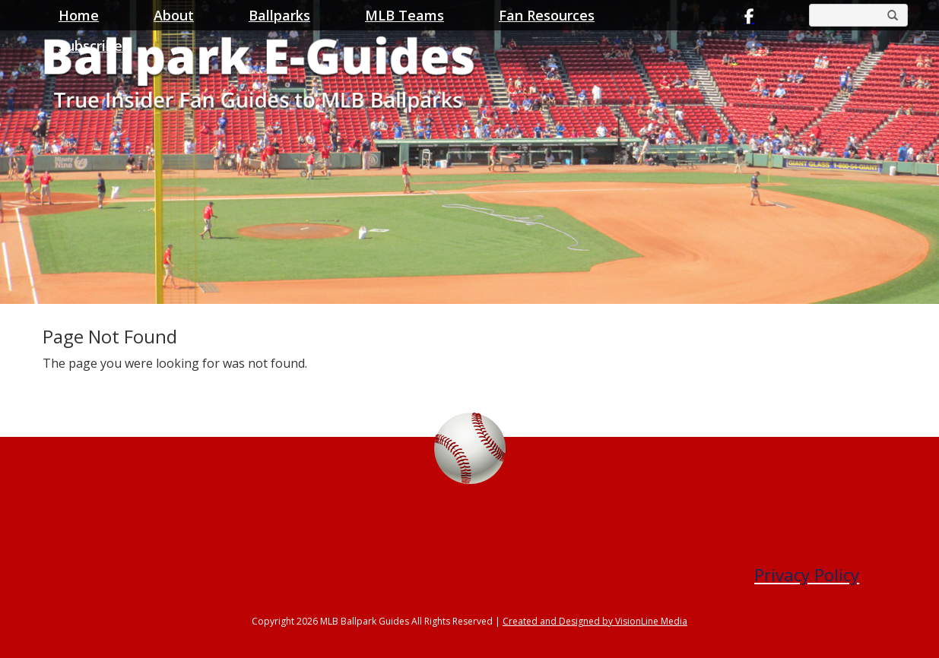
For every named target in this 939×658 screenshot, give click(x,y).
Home (79, 15)
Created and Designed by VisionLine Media (595, 621)
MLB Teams (404, 15)
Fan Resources (547, 15)
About (174, 15)
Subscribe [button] (90, 45)
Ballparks (279, 15)
